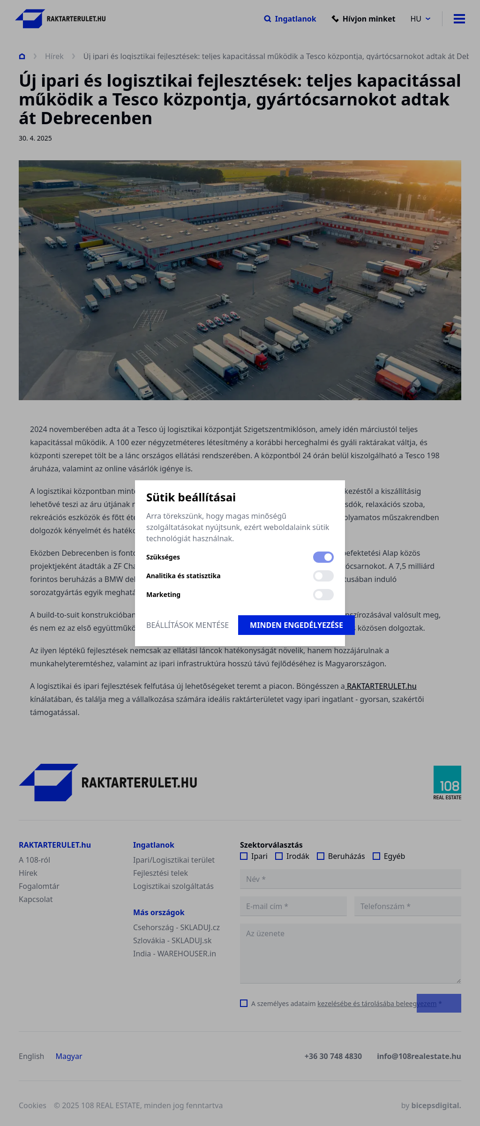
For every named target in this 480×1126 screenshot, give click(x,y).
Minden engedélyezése (296, 625)
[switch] (323, 557)
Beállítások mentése (187, 625)
